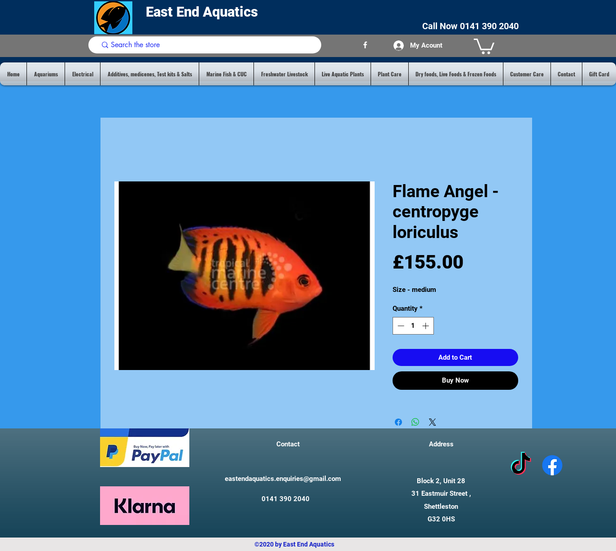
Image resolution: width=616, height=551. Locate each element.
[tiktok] (520, 465)
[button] (484, 45)
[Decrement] (400, 325)
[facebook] (365, 44)
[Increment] (426, 325)
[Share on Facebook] (398, 422)
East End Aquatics (204, 12)
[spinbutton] (413, 325)
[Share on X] (432, 422)
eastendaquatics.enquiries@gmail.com (283, 479)
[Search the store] (206, 44)
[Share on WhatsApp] (415, 422)
